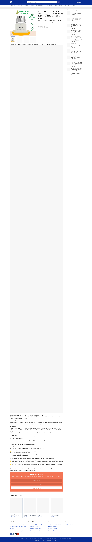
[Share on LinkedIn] (47, 27)
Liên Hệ (60, 5)
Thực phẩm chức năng (17, 5)
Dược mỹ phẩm (40, 5)
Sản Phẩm (16, 8)
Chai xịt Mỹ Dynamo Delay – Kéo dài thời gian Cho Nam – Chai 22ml (29, 514)
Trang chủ (11, 8)
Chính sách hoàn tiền (69, 5)
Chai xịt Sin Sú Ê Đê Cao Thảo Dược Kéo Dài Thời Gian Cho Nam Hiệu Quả (56, 514)
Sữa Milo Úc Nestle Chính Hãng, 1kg (43, 514)
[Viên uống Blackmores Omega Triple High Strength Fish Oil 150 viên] (16, 505)
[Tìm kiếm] (58, 2)
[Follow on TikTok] (16, 534)
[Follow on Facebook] (11, 534)
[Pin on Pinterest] (45, 27)
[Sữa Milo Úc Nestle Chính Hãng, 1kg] (43, 505)
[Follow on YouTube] (18, 534)
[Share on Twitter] (41, 27)
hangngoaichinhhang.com (52, 540)
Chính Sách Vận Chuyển (51, 5)
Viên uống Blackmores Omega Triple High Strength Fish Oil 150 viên (16, 514)
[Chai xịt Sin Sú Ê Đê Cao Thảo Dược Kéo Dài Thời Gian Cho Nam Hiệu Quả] (57, 505)
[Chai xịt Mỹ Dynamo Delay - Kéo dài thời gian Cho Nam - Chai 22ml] (30, 505)
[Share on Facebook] (38, 27)
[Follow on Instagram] (13, 534)
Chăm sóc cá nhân (29, 5)
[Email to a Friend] (43, 27)
